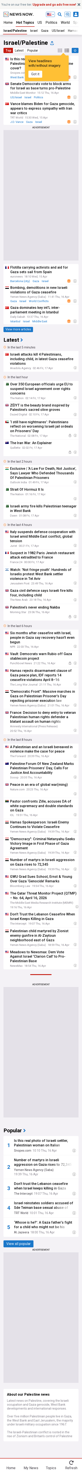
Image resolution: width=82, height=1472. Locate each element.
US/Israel (58, 30)
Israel (34, 30)
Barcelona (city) (20, 281)
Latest (19, 50)
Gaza (44, 30)
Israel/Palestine (15, 30)
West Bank (17, 77)
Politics (51, 22)
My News (31, 1468)
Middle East (39, 321)
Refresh (71, 1468)
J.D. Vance (16, 122)
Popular (32, 50)
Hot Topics (25, 22)
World (65, 22)
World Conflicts (39, 301)
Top (8, 50)
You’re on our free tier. (38, 4)
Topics (51, 1468)
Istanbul (15, 321)
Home (8, 22)
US (40, 22)
